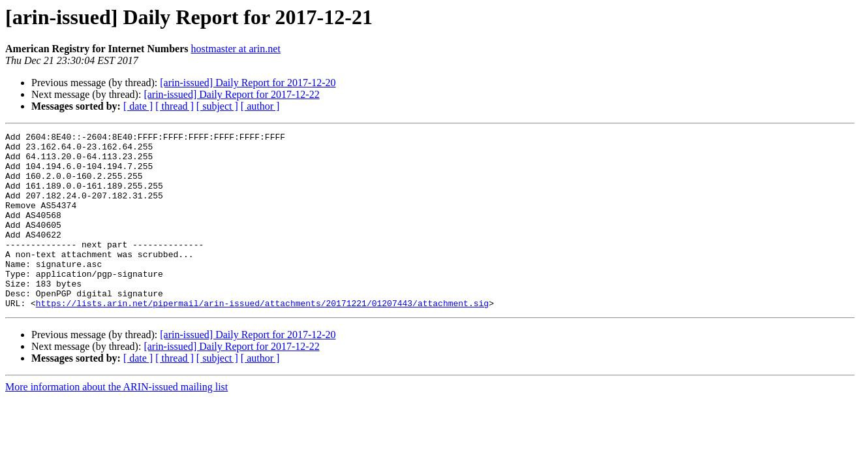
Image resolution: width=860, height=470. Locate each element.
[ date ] (138, 106)
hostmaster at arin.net (236, 48)
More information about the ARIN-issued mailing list (116, 422)
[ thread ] (174, 106)
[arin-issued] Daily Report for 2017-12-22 (231, 94)
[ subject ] (217, 106)
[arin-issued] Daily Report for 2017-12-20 (247, 82)
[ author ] (260, 106)
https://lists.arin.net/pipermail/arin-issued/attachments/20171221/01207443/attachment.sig (262, 338)
